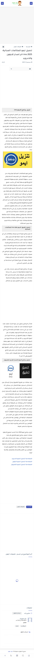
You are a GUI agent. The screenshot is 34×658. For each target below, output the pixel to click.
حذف (17, 626)
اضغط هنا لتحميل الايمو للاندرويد (22, 459)
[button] (29, 656)
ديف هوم (10, 651)
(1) (3, 62)
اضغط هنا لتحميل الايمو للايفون (22, 462)
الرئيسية (29, 46)
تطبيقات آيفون (18, 46)
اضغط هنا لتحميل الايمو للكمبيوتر (21, 464)
